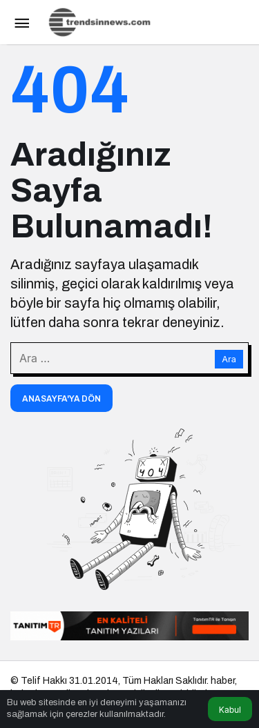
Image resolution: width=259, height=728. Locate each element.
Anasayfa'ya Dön (61, 399)
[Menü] (21, 22)
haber (223, 681)
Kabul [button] (230, 710)
